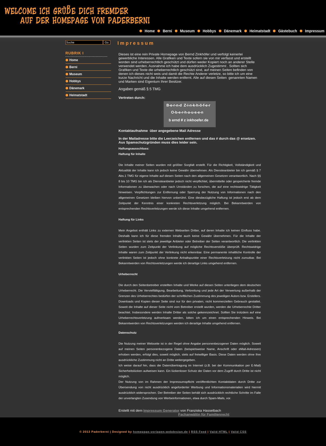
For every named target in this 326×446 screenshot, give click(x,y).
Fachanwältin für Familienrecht (203, 414)
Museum (187, 31)
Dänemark (233, 31)
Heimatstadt (260, 31)
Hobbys (209, 31)
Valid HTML (219, 431)
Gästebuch (287, 31)
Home (150, 31)
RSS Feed (198, 431)
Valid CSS (238, 431)
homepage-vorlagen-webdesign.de (160, 431)
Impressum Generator (161, 410)
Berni (167, 31)
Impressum (314, 31)
